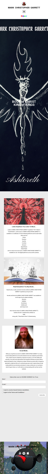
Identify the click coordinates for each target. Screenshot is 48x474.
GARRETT (35, 7)
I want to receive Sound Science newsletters (15, 390)
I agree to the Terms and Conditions (13, 392)
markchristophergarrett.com (25, 456)
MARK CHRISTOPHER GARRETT (24, 447)
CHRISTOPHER (22, 7)
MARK (11, 7)
